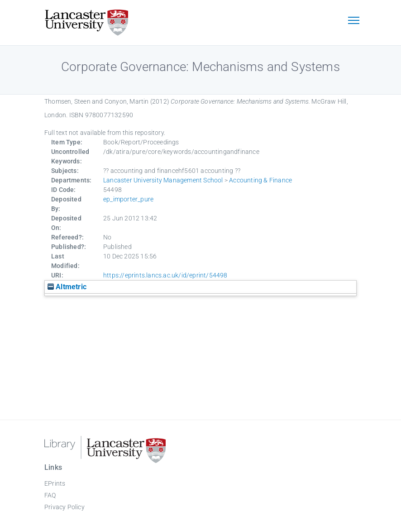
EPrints (54, 483)
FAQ (50, 495)
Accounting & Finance (260, 180)
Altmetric (67, 286)
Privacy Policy (64, 507)
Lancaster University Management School (163, 180)
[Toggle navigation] (353, 21)
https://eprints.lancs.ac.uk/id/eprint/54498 (165, 275)
